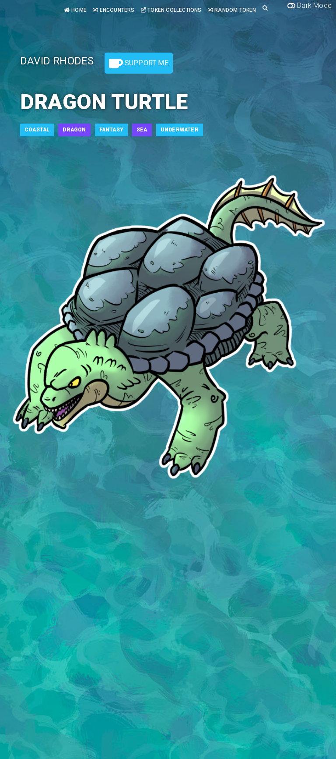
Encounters (113, 10)
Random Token (232, 10)
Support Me (138, 64)
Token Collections (171, 10)
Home (75, 10)
